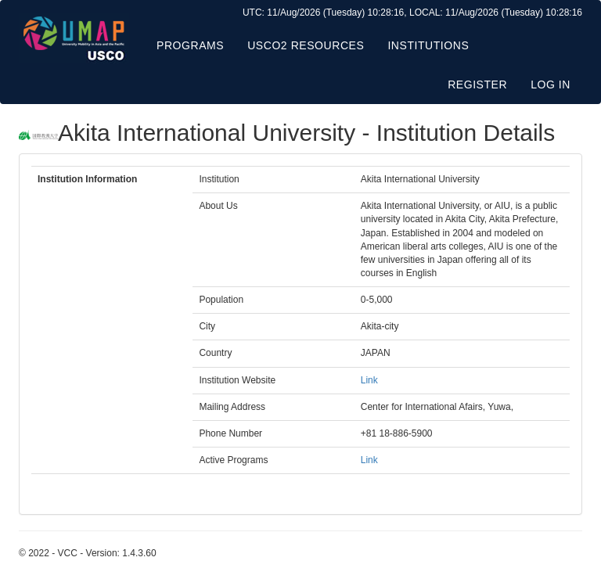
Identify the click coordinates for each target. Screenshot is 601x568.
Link (369, 380)
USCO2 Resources (305, 45)
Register (477, 84)
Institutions (428, 45)
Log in (550, 84)
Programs (190, 45)
